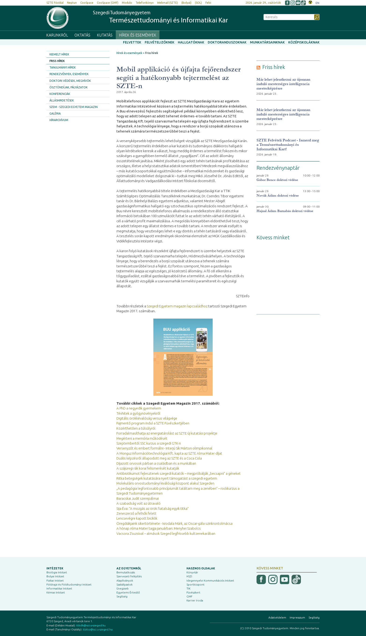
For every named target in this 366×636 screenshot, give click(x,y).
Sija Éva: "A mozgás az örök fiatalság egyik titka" (152, 508)
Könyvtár (192, 572)
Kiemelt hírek (59, 54)
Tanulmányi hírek (62, 67)
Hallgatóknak (191, 42)
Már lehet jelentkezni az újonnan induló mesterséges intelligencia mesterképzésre (283, 83)
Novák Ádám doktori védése (278, 196)
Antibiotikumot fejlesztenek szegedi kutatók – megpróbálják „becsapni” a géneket (178, 473)
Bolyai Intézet (55, 576)
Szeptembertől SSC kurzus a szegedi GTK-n (148, 443)
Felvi (208, 2)
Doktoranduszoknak (227, 42)
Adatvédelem (277, 617)
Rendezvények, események (68, 73)
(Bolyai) (186, 2)
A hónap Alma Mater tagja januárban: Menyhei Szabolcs (158, 528)
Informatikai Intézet (59, 588)
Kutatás (105, 35)
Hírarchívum (58, 120)
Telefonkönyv (145, 2)
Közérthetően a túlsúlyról (135, 428)
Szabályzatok (124, 584)
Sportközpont (195, 584)
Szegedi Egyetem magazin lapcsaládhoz (177, 306)
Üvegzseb (122, 588)
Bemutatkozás (125, 572)
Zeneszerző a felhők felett (136, 513)
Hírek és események (137, 35)
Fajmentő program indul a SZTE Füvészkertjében (152, 423)
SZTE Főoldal (54, 2)
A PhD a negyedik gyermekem (138, 408)
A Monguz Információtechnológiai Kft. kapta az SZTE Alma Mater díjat (169, 453)
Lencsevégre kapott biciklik (136, 518)
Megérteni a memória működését (141, 438)
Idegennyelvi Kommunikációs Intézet (210, 580)
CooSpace (86, 2)
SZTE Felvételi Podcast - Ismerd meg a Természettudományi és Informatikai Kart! (288, 144)
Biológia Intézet (56, 572)
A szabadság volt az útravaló (138, 503)
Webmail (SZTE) (167, 2)
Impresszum (297, 617)
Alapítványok (124, 580)
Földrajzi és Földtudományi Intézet (69, 584)
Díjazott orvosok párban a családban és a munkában (156, 463)
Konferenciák (59, 93)
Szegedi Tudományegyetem (160, 18)
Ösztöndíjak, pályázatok (68, 87)
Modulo (127, 2)
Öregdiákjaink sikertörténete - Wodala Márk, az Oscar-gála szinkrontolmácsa (174, 523)
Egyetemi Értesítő (128, 592)
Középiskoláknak (304, 42)
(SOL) (198, 2)
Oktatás (82, 35)
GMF (189, 596)
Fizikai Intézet (55, 580)
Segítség (121, 596)
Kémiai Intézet (55, 592)
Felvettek (132, 42)
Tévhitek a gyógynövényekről (138, 413)
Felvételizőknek (159, 42)
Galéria (55, 113)
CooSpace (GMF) (107, 2)
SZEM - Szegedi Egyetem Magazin (73, 106)
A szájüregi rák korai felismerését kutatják (147, 468)
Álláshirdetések (61, 100)
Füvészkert (193, 592)
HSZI (189, 576)
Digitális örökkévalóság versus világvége (146, 418)
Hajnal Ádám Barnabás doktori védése (285, 211)
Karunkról (57, 35)
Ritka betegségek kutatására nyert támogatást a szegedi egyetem (166, 478)
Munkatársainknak (267, 42)
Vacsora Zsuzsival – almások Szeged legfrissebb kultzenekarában (165, 533)
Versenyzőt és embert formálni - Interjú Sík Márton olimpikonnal (164, 448)
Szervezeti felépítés (129, 576)
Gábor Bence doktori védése (277, 180)
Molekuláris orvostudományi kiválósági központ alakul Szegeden (165, 483)
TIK (188, 588)
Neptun (72, 2)
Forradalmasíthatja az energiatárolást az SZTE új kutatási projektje (166, 433)
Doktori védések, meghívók (70, 80)
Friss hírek (57, 60)
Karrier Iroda (195, 600)
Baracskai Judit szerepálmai (137, 498)
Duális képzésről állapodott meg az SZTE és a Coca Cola (159, 458)
